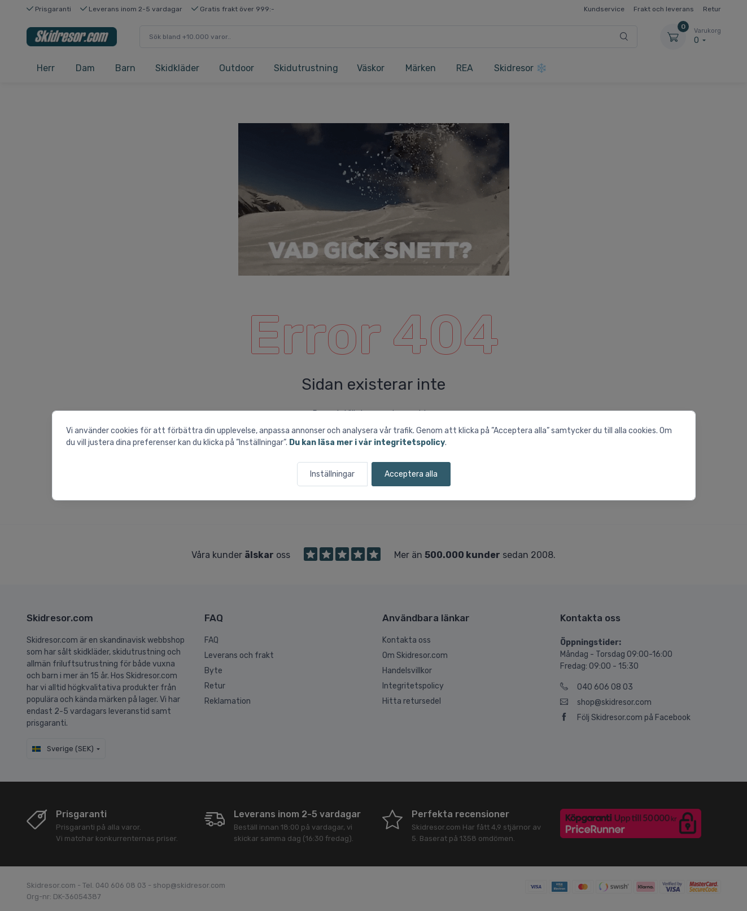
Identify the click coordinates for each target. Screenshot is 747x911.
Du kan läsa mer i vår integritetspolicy (367, 442)
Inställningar (332, 474)
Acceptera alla (411, 474)
